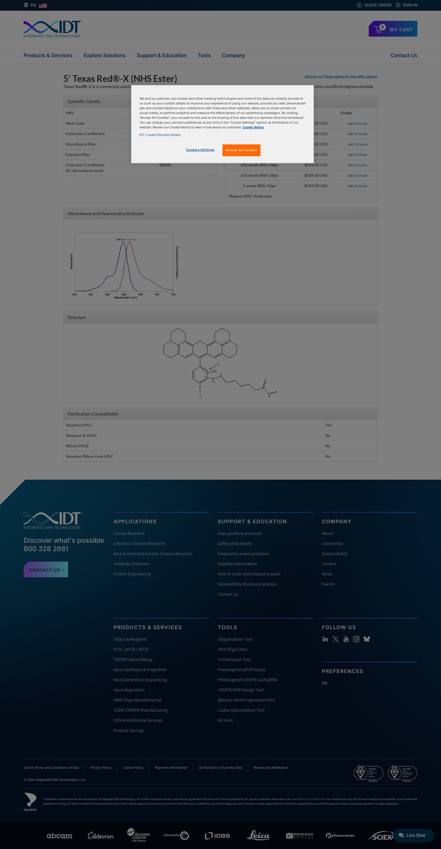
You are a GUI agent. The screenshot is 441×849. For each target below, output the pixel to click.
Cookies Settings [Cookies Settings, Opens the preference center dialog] (200, 150)
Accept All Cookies (241, 150)
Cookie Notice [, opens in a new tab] (253, 127)
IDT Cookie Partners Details (160, 135)
